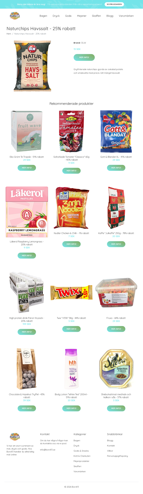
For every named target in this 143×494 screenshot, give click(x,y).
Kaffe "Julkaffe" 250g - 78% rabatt (116, 235)
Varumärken (126, 17)
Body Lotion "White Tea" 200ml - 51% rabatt (71, 398)
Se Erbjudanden (114, 4)
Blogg (109, 17)
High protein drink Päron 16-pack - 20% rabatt (26, 322)
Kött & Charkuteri (82, 458)
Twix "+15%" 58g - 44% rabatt (71, 320)
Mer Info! (84, 59)
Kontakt (111, 448)
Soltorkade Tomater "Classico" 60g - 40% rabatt (71, 161)
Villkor (110, 453)
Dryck (56, 17)
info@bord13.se (47, 452)
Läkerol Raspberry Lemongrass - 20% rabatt (27, 245)
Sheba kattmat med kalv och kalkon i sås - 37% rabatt (116, 398)
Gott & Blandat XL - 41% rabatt (116, 159)
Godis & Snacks (81, 453)
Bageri (43, 17)
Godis (68, 17)
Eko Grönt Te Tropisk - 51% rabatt (27, 159)
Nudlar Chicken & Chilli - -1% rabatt (71, 235)
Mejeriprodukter (81, 463)
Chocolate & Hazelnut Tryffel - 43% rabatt (27, 398)
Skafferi (96, 17)
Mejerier (81, 17)
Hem (9, 36)
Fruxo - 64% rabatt (116, 320)
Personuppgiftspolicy (117, 458)
